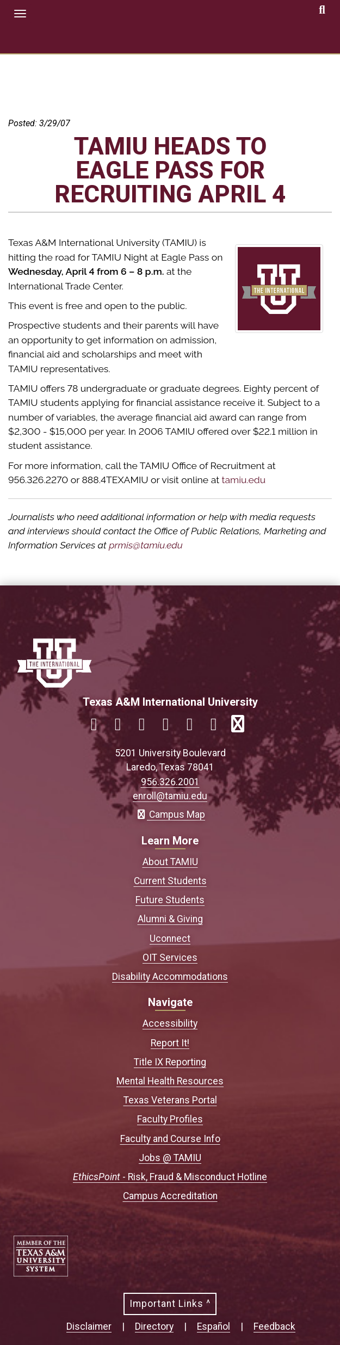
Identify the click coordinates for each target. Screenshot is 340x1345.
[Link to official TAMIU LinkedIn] (170, 727)
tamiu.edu (244, 479)
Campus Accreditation (170, 1195)
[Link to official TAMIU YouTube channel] (194, 727)
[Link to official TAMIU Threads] (218, 727)
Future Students (170, 899)
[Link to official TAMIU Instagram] (122, 727)
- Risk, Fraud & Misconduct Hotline (170, 1176)
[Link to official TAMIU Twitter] (146, 727)
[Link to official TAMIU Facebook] (98, 727)
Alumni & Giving (170, 919)
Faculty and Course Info (170, 1138)
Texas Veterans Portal (170, 1100)
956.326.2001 (170, 781)
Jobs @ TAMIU (170, 1157)
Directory (154, 1326)
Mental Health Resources (170, 1081)
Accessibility (170, 1023)
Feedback (274, 1326)
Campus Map (170, 814)
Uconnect (170, 938)
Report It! (170, 1043)
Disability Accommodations (170, 976)
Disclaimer (89, 1326)
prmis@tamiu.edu (146, 545)
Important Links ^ (170, 1303)
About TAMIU (170, 861)
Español (213, 1326)
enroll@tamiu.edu (170, 796)
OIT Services (170, 957)
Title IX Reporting (170, 1062)
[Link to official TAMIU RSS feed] (242, 727)
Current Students (170, 880)
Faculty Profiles (170, 1119)
